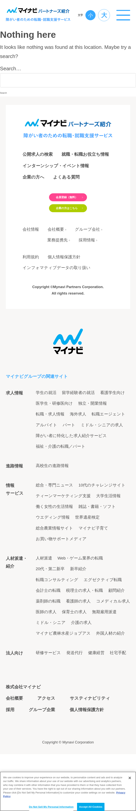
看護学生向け (112, 413)
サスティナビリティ (90, 718)
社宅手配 (118, 673)
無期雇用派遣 (104, 632)
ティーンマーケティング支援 (63, 516)
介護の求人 (81, 643)
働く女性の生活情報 (54, 527)
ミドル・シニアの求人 (102, 445)
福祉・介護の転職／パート (60, 466)
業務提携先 (57, 260)
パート (69, 445)
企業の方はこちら (65, 223)
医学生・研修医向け (54, 424)
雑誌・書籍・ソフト (97, 527)
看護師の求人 (78, 621)
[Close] (129, 777)
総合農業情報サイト (54, 548)
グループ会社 (90, 249)
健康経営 (96, 673)
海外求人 (78, 434)
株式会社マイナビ (23, 707)
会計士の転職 (48, 611)
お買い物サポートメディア (61, 559)
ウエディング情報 (53, 538)
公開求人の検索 (38, 154)
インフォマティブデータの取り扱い (56, 288)
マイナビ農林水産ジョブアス (63, 653)
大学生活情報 (108, 516)
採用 (10, 730)
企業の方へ (33, 177)
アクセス (46, 718)
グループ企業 (42, 730)
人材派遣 (44, 578)
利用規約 (31, 277)
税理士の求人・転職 (84, 611)
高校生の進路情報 (52, 486)
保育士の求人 (74, 632)
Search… (10, 68)
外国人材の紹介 (110, 653)
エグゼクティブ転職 (103, 600)
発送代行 (74, 673)
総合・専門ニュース (54, 505)
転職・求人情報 (50, 434)
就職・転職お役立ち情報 (85, 154)
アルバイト (46, 445)
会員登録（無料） (65, 202)
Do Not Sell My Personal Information (51, 806)
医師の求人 (46, 632)
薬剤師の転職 (48, 621)
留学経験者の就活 (78, 413)
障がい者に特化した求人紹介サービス (71, 456)
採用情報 (90, 260)
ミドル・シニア (51, 643)
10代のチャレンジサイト (102, 505)
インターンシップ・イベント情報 (56, 165)
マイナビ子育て (93, 548)
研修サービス (48, 673)
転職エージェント (108, 434)
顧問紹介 (116, 611)
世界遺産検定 (87, 538)
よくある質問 (66, 177)
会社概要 (56, 249)
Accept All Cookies (91, 806)
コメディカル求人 (113, 621)
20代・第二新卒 (50, 589)
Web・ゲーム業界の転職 (80, 578)
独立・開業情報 (92, 424)
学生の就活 (46, 413)
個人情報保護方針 (64, 277)
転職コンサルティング (57, 600)
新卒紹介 (78, 589)
